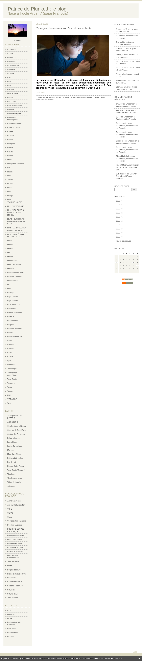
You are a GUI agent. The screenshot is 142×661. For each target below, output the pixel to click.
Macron (10, 245)
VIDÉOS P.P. (12, 399)
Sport (9, 361)
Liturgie (10, 196)
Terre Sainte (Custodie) (16, 470)
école (102, 97)
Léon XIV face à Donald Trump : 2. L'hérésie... (126, 176)
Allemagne (11, 61)
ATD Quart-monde (14, 501)
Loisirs (9, 241)
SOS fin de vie (12, 594)
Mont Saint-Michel (14, 265)
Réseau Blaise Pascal (15, 466)
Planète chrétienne (14, 313)
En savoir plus (116, 659)
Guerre (10, 152)
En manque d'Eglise (15, 547)
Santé (9, 341)
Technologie (12, 369)
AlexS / (119, 110)
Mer (8, 253)
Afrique (10, 53)
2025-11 (119, 225)
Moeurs (10, 257)
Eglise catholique (13, 438)
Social (9, 353)
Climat (9, 517)
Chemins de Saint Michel (16, 430)
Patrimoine (11, 309)
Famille (10, 148)
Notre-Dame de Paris (15, 273)
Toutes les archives (123, 241)
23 (137, 265)
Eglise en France (13, 128)
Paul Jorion (11, 629)
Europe (10, 140)
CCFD (9, 509)
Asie (9, 77)
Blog (9, 85)
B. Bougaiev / (121, 174)
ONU (9, 285)
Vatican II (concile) (14, 482)
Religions (10, 325)
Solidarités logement (15, 586)
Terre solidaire (12, 598)
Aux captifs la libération (16, 505)
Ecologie (10, 109)
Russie (10, 333)
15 (133, 262)
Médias (10, 249)
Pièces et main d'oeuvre (16, 574)
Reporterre (11, 578)
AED (9, 610)
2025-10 (119, 229)
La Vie (9, 618)
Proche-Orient (12, 321)
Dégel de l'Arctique (14, 525)
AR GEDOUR (12, 422)
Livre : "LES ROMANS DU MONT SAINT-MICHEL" (15, 212)
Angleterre (11, 69)
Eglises (10, 132)
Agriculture (11, 57)
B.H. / (118, 117)
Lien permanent (75, 97)
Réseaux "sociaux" (14, 329)
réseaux (44, 100)
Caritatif (10, 97)
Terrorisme (11, 383)
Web (9, 403)
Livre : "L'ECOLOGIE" (15, 206)
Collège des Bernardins (16, 434)
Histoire (10, 156)
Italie (9, 176)
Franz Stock (12, 442)
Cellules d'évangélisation (16, 426)
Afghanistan (11, 49)
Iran (8, 168)
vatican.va (11, 486)
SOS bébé (11, 590)
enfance (50, 100)
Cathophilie (11, 101)
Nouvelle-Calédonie (14, 277)
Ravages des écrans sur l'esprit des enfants (63, 28)
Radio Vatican (12, 633)
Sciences (10, 345)
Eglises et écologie (14, 543)
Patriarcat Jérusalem (15, 458)
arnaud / (119, 104)
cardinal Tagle (12, 93)
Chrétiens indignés (14, 105)
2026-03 (119, 209)
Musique (10, 269)
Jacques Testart (13, 562)
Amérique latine (13, 65)
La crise (10, 184)
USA (9, 395)
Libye (9, 192)
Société (10, 357)
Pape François (12, 297)
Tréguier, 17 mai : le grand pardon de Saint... (127, 167)
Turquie (10, 391)
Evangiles (11, 144)
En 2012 (10, 136)
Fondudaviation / (122, 123)
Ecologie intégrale (14, 113)
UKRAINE (11, 637)
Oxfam (9, 566)
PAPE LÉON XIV (13, 305)
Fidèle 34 (10, 614)
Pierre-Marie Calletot (124, 156)
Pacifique (10, 293)
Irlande (10, 172)
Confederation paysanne (16, 521)
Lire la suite (40, 92)
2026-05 (119, 201)
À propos (17, 40)
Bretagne (10, 89)
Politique (10, 317)
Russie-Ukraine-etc (14, 337)
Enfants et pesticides (15, 551)
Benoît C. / (120, 141)
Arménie (10, 73)
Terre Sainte (12, 379)
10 (116, 262)
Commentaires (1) (88, 97)
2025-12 (119, 221)
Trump (9, 387)
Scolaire (10, 349)
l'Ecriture (10, 450)
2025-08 (119, 237)
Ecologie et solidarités (15, 535)
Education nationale (14, 124)
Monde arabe (12, 261)
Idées (9, 160)
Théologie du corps (14, 478)
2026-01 (119, 217)
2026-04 (119, 205)
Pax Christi (11, 462)
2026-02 (119, 213)
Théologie (11, 474)
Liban (9, 188)
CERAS (10, 513)
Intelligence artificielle (15, 164)
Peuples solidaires (14, 570)
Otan (9, 289)
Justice (10, 180)
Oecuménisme (12, 281)
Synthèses (11, 365)
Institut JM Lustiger (14, 446)
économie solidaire (14, 539)
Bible (9, 81)
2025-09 (119, 233)
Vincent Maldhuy (122, 165)
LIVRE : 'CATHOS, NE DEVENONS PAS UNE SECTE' (16, 221)
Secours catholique (14, 582)
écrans (38, 100)
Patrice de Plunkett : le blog (37, 9)
